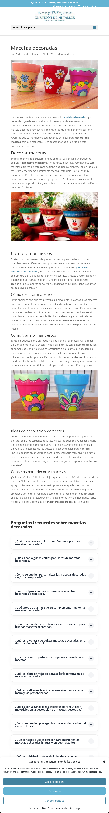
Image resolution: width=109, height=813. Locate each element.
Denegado (55, 791)
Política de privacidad (58, 808)
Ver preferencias (54, 800)
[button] (104, 761)
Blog (95, 6)
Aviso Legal (75, 808)
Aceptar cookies (54, 781)
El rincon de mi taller (27, 54)
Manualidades (66, 54)
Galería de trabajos (65, 6)
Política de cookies (37, 808)
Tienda (84, 6)
